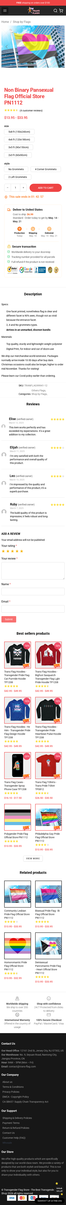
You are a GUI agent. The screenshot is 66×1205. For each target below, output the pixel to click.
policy (29, 375)
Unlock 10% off (59, 1189)
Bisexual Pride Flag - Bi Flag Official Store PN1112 (47, 914)
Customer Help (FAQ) (14, 1137)
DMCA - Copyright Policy (15, 1096)
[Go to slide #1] (23, 75)
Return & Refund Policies (15, 1127)
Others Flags (38, 390)
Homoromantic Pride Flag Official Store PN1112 (15, 966)
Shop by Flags (22, 22)
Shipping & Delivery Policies (17, 1118)
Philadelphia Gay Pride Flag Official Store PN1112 (47, 837)
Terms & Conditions (13, 1086)
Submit (9, 619)
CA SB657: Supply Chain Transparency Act (25, 1101)
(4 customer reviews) (31, 110)
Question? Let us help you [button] (49, 1201)
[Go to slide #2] (42, 75)
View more (33, 858)
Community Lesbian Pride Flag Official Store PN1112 (17, 914)
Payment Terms (11, 1123)
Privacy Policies (10, 1091)
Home (5, 22)
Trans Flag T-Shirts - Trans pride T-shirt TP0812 (45, 786)
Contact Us (8, 1132)
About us (7, 1082)
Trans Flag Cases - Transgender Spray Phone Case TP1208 (15, 786)
